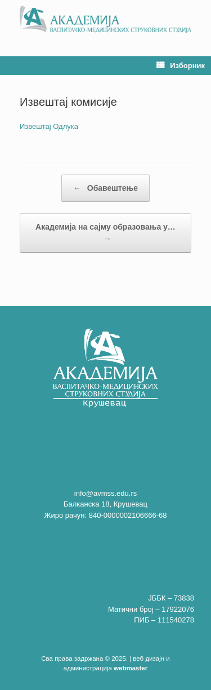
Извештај (35, 126)
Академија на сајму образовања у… (105, 233)
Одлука (65, 126)
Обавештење (105, 188)
